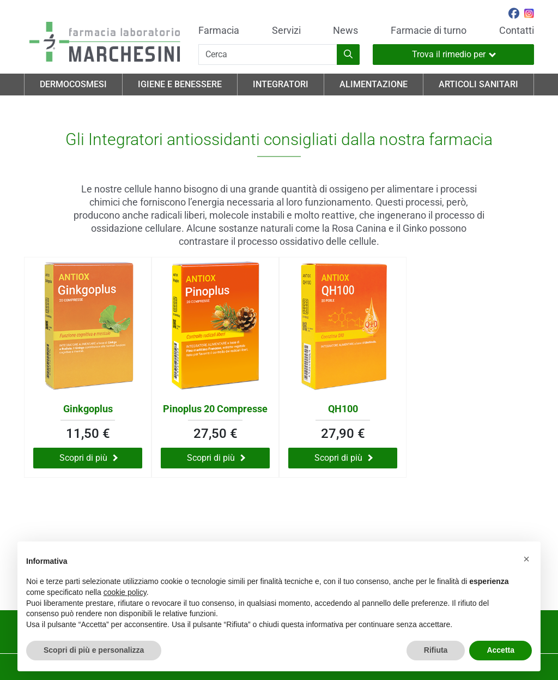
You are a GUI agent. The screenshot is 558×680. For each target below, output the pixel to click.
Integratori (280, 84)
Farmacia (218, 30)
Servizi (286, 30)
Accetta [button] (500, 650)
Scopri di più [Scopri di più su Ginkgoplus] (88, 458)
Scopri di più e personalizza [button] (94, 650)
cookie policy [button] (125, 592)
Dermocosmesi (73, 84)
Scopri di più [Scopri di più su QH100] (343, 458)
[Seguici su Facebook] (513, 14)
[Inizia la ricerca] (348, 54)
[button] (526, 559)
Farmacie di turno (428, 30)
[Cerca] (267, 54)
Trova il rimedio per (454, 54)
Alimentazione (373, 84)
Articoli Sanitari (478, 84)
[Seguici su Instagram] (529, 14)
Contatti (516, 30)
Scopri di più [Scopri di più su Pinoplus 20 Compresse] (216, 458)
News (345, 30)
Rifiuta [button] (436, 650)
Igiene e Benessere (180, 84)
